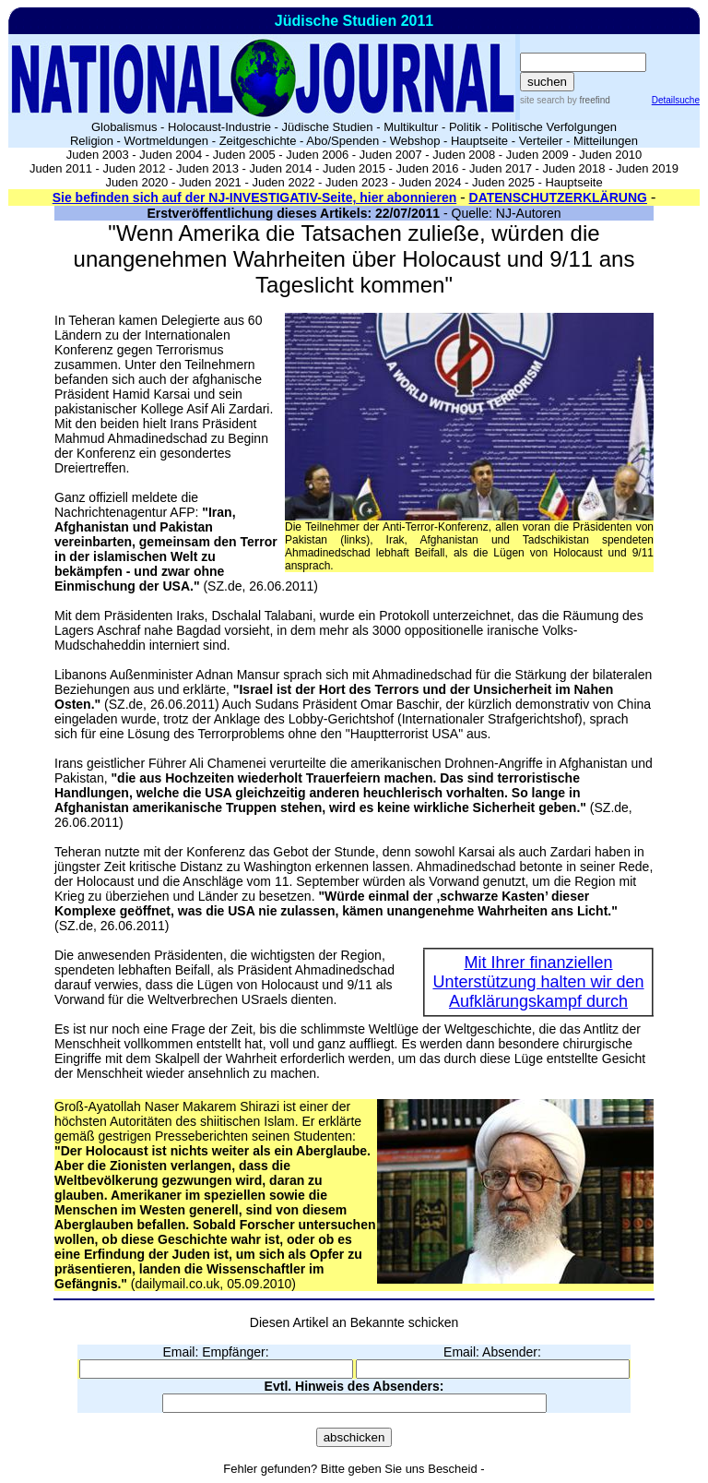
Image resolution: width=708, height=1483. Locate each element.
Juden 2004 (170, 154)
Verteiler (541, 141)
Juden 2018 (574, 168)
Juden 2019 (647, 168)
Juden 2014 (281, 168)
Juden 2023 (356, 182)
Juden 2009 (537, 154)
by (586, 100)
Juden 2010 (610, 154)
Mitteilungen (605, 141)
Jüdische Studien (327, 127)
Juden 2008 (463, 154)
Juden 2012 (133, 168)
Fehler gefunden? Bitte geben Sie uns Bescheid (350, 1469)
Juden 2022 (283, 182)
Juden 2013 (207, 168)
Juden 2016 (427, 168)
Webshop (415, 141)
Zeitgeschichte (258, 141)
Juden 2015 (354, 168)
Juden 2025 (503, 182)
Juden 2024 (429, 182)
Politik (465, 127)
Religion (91, 141)
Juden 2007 (391, 154)
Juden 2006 (317, 154)
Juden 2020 (136, 182)
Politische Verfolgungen (554, 127)
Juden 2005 (244, 154)
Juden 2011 (61, 168)
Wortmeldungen (166, 141)
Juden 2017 (500, 168)
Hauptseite (479, 141)
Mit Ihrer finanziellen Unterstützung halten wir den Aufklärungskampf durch (537, 982)
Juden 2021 (210, 182)
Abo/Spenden (342, 141)
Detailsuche (676, 100)
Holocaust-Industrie (219, 127)
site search (542, 100)
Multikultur (411, 127)
